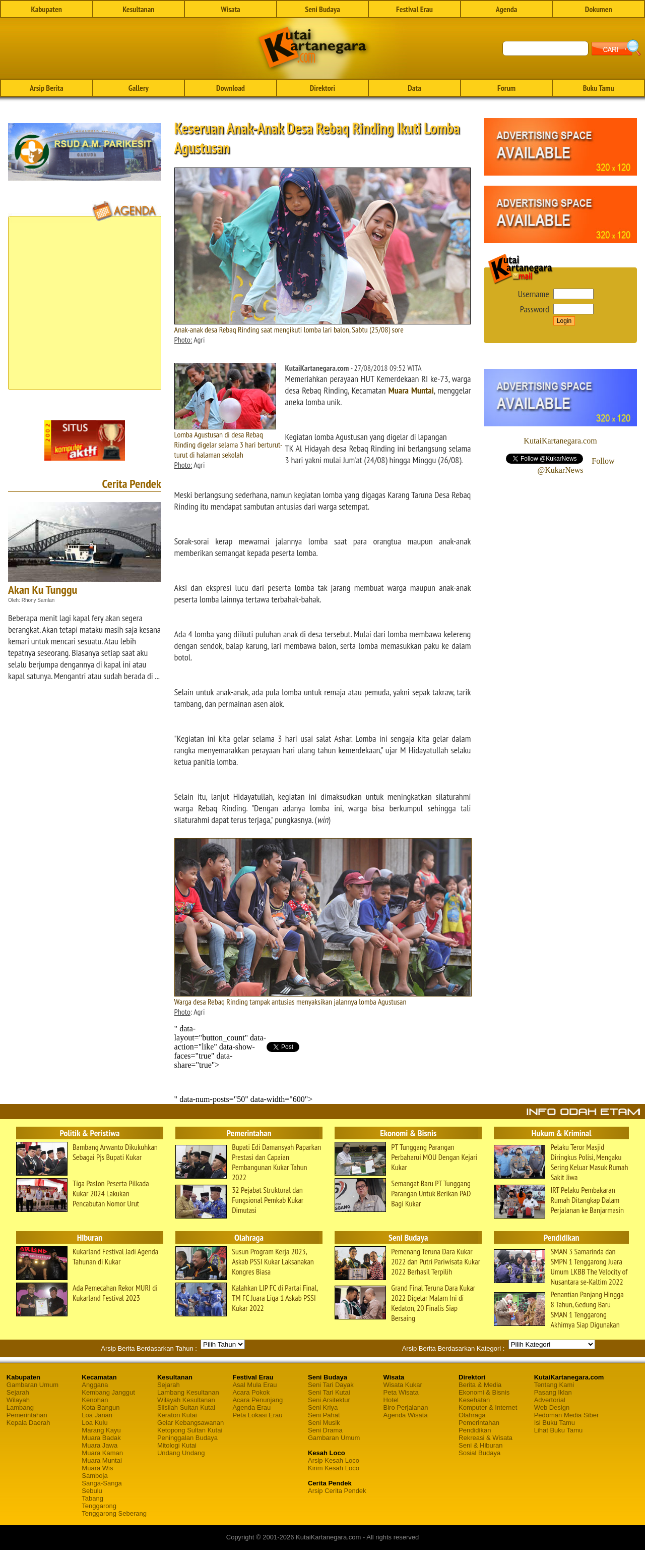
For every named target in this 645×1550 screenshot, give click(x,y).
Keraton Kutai (177, 1415)
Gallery (138, 88)
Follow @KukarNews (575, 465)
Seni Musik (324, 1422)
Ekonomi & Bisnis (484, 1392)
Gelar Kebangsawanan (190, 1422)
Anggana (95, 1385)
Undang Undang (181, 1453)
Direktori (322, 88)
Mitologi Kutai (177, 1445)
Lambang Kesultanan (188, 1392)
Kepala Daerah (28, 1422)
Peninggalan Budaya (187, 1438)
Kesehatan (474, 1400)
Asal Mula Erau (254, 1385)
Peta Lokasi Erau (257, 1415)
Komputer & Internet (488, 1407)
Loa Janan (97, 1415)
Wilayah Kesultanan (186, 1400)
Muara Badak (101, 1438)
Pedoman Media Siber (566, 1415)
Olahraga (472, 1415)
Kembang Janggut (108, 1392)
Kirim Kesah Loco (333, 1468)
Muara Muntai (411, 390)
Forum (506, 88)
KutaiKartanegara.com (560, 440)
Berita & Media (480, 1385)
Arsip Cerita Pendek (337, 1490)
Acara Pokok (251, 1392)
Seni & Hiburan (480, 1445)
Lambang (20, 1407)
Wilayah (18, 1400)
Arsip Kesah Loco (333, 1460)
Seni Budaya (322, 9)
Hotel (391, 1400)
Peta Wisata (401, 1392)
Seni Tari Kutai (329, 1392)
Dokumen (598, 9)
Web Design (552, 1407)
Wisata (230, 9)
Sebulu (92, 1490)
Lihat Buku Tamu (558, 1430)
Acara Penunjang (257, 1400)
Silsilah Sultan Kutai (186, 1407)
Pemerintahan (27, 1415)
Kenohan (95, 1400)
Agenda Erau (251, 1407)
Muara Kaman (102, 1453)
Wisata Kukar (402, 1385)
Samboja (94, 1475)
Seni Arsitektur (329, 1400)
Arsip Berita (46, 88)
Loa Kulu (94, 1422)
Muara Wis (97, 1468)
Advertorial (549, 1400)
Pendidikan (475, 1430)
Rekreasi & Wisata (485, 1438)
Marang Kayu (101, 1430)
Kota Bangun (100, 1407)
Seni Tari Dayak (331, 1385)
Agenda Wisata (405, 1415)
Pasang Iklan (553, 1392)
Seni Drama (325, 1430)
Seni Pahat (324, 1415)
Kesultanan (138, 9)
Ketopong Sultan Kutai (189, 1430)
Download (230, 88)
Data (414, 88)
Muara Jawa (99, 1445)
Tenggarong (99, 1506)
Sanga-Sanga (102, 1483)
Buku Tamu (598, 88)
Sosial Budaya (479, 1453)
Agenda (507, 9)
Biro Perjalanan (405, 1407)
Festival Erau (414, 9)
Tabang (92, 1498)
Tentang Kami (554, 1385)
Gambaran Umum (32, 1385)
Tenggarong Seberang (114, 1513)
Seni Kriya (323, 1407)
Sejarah (18, 1392)
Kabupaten (46, 9)
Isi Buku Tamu (554, 1422)
